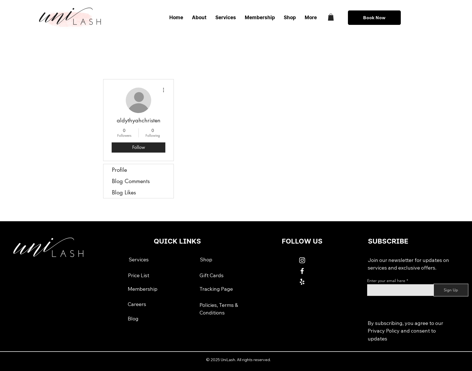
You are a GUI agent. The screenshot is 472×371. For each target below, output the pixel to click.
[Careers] (137, 304)
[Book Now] (374, 17)
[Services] (138, 259)
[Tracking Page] (216, 289)
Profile (119, 169)
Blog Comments (131, 181)
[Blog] (133, 318)
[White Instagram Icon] (302, 260)
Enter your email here (386, 281)
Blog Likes (124, 192)
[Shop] (206, 259)
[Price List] (138, 275)
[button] (331, 17)
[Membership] (142, 289)
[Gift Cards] (212, 275)
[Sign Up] (451, 290)
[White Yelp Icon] (302, 282)
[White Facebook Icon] (302, 271)
